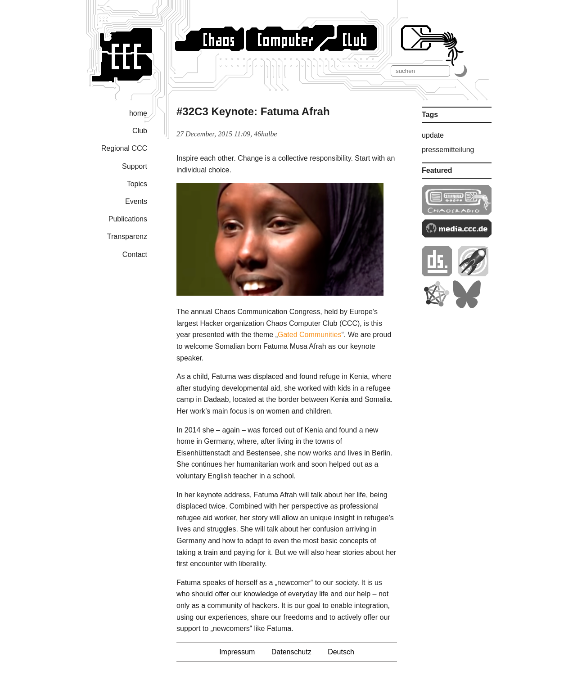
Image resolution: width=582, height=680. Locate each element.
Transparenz (127, 236)
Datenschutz (291, 652)
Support (134, 166)
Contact (134, 254)
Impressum (237, 652)
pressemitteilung (448, 149)
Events (136, 201)
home (138, 113)
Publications (127, 219)
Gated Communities (309, 334)
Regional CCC (124, 148)
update (433, 135)
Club (139, 131)
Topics (137, 184)
